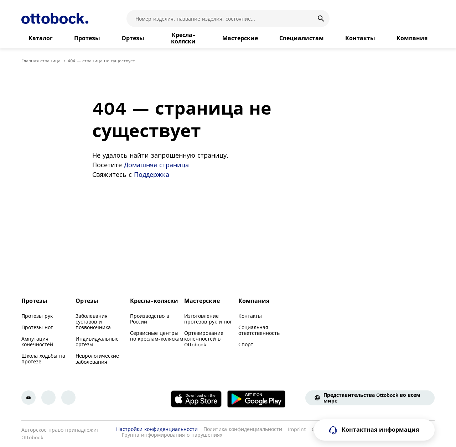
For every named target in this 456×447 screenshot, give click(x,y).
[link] (40, 38)
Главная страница (41, 60)
